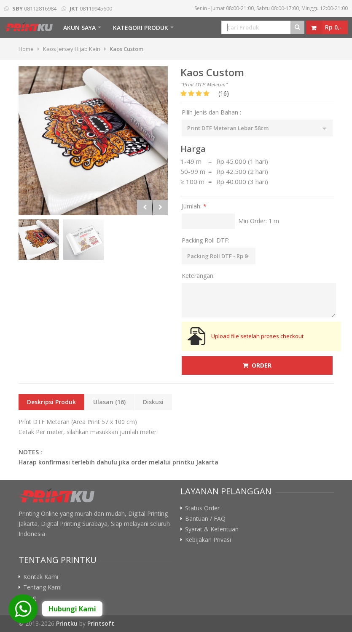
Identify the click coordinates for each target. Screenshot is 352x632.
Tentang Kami (42, 587)
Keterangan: (198, 276)
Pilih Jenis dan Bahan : (211, 112)
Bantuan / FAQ (205, 519)
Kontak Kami (40, 577)
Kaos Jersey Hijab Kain (71, 49)
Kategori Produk (140, 28)
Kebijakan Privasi (208, 540)
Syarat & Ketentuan (212, 529)
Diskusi (153, 402)
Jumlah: (194, 206)
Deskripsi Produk (51, 402)
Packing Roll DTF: (205, 240)
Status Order (202, 508)
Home (26, 49)
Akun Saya (79, 28)
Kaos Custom (126, 49)
